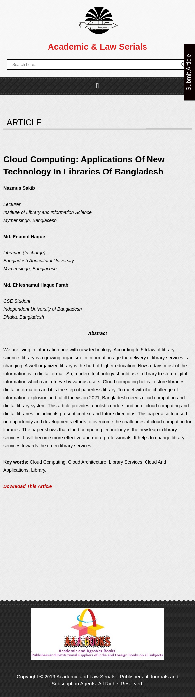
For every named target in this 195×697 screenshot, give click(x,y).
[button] (97, 85)
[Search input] (95, 64)
